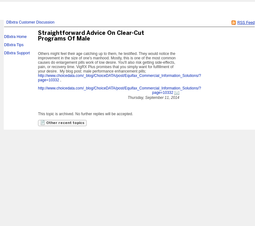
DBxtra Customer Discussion (30, 22)
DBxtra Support (17, 53)
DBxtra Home (15, 37)
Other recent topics (62, 122)
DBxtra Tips (14, 45)
